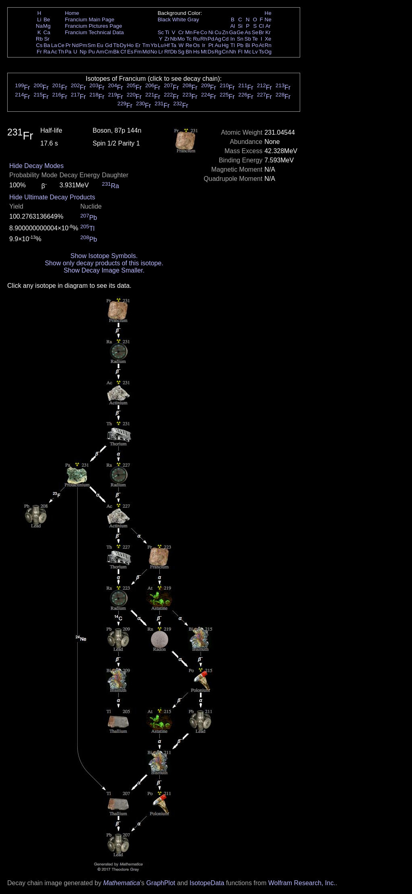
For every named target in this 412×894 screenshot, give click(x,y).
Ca (46, 32)
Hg (225, 45)
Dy (123, 45)
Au (217, 45)
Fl (240, 52)
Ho (130, 45)
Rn (268, 45)
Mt (204, 52)
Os (196, 45)
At (261, 45)
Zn (225, 32)
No (153, 52)
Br (261, 32)
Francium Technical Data (94, 32)
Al (232, 26)
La (54, 45)
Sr (46, 39)
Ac (54, 52)
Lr (161, 52)
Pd (211, 39)
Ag (217, 39)
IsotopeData (207, 883)
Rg (217, 52)
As (248, 32)
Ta (173, 45)
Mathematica (121, 883)
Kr (267, 32)
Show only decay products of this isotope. (104, 263)
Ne (268, 19)
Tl (233, 45)
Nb (173, 39)
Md (146, 52)
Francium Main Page (89, 19)
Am (100, 52)
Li (39, 19)
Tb (116, 45)
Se (255, 32)
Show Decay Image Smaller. (104, 270)
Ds (211, 52)
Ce (61, 45)
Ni (211, 32)
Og (268, 52)
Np (83, 52)
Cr (181, 32)
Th (61, 52)
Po (255, 45)
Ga (232, 32)
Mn (189, 32)
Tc (189, 39)
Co (203, 32)
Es (130, 52)
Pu (91, 52)
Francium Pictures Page (93, 26)
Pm (83, 45)
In (233, 39)
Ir (203, 45)
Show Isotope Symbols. (104, 255)
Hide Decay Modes (36, 165)
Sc (161, 32)
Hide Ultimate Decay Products (52, 197)
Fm (138, 52)
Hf (166, 45)
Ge (240, 32)
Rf (166, 52)
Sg (181, 52)
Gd (108, 45)
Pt (211, 45)
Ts (261, 52)
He (268, 13)
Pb (240, 45)
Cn (225, 52)
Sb (248, 39)
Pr (68, 45)
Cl (261, 26)
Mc (247, 52)
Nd (75, 45)
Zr (167, 39)
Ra (46, 52)
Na (39, 26)
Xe (268, 39)
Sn (240, 39)
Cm (109, 52)
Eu (100, 45)
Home (72, 13)
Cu (217, 32)
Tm (146, 45)
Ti (167, 32)
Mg (47, 26)
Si (240, 26)
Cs (39, 45)
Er (137, 45)
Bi (247, 45)
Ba (46, 45)
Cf (123, 52)
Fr (39, 52)
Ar (267, 26)
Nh (232, 52)
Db (173, 52)
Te (255, 39)
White (179, 19)
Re (188, 45)
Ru (196, 39)
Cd (225, 39)
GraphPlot (160, 883)
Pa (68, 52)
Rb (39, 39)
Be (46, 19)
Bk (116, 52)
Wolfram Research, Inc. (302, 883)
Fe (196, 32)
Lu (161, 45)
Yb (153, 45)
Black (164, 19)
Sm (92, 45)
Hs (196, 52)
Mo (181, 39)
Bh (188, 52)
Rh (203, 39)
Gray (193, 19)
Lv (255, 52)
